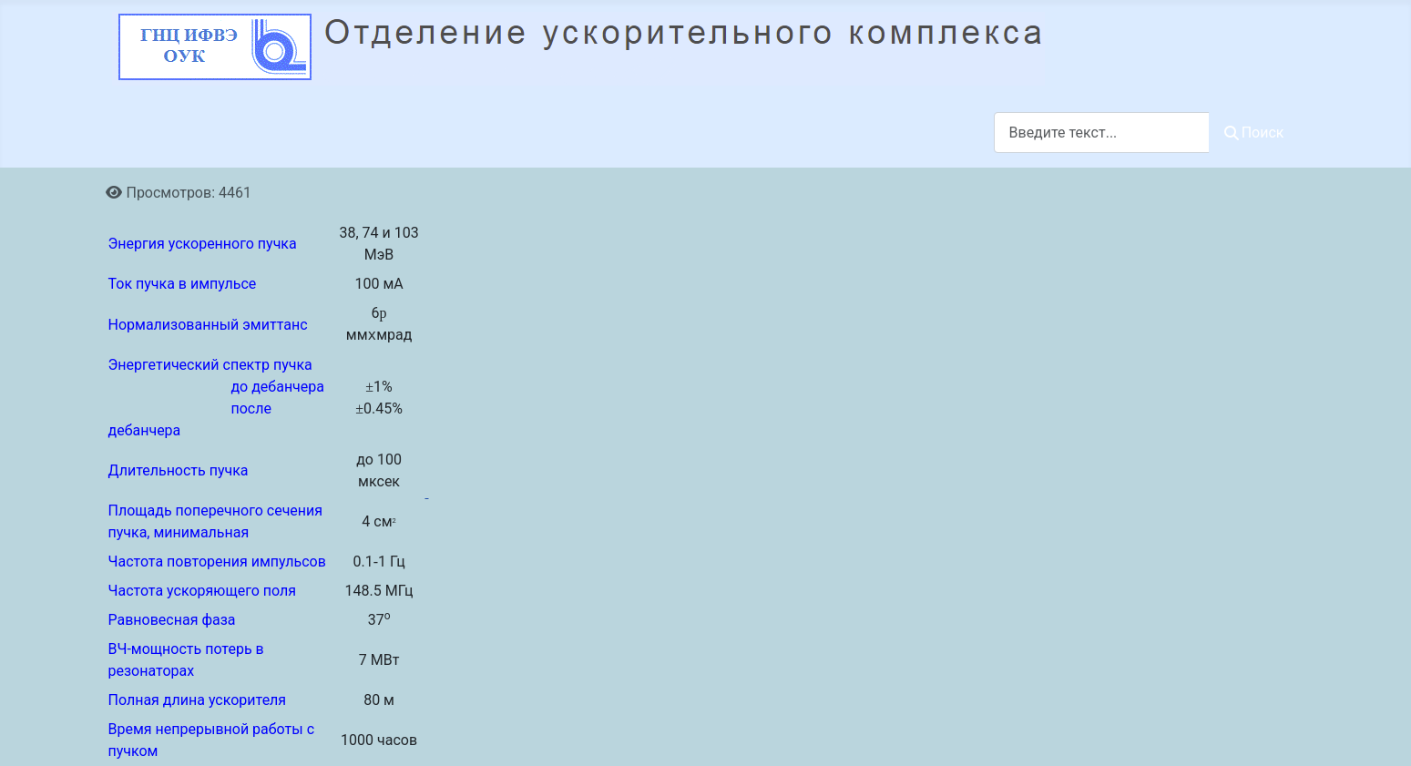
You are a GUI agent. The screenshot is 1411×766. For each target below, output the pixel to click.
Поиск (1254, 132)
